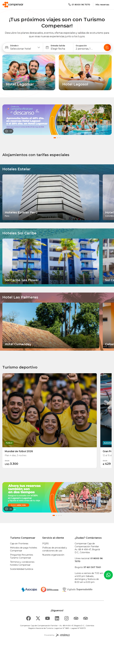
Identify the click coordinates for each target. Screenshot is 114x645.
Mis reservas (102, 4)
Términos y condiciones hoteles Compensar (22, 563)
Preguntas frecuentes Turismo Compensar (21, 556)
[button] (22, 47)
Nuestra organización (53, 554)
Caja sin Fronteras (19, 543)
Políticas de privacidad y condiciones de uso (54, 549)
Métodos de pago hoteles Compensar (23, 549)
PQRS (45, 543)
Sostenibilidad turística (21, 569)
